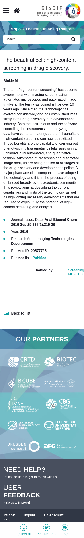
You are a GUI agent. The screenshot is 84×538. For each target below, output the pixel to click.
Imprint (29, 515)
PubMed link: (22, 258)
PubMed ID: (21, 251)
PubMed (39, 258)
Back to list (20, 313)
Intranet (9, 515)
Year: (15, 232)
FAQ (6, 519)
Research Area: (24, 239)
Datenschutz (54, 515)
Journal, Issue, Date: (28, 220)
